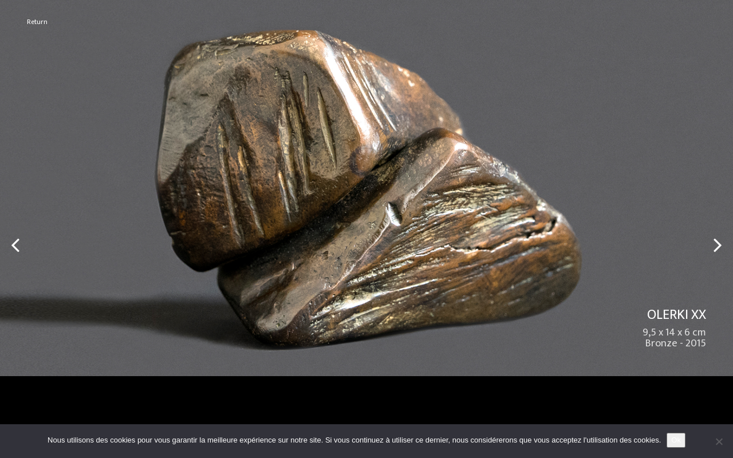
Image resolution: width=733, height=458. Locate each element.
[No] (718, 441)
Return (37, 22)
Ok (676, 440)
